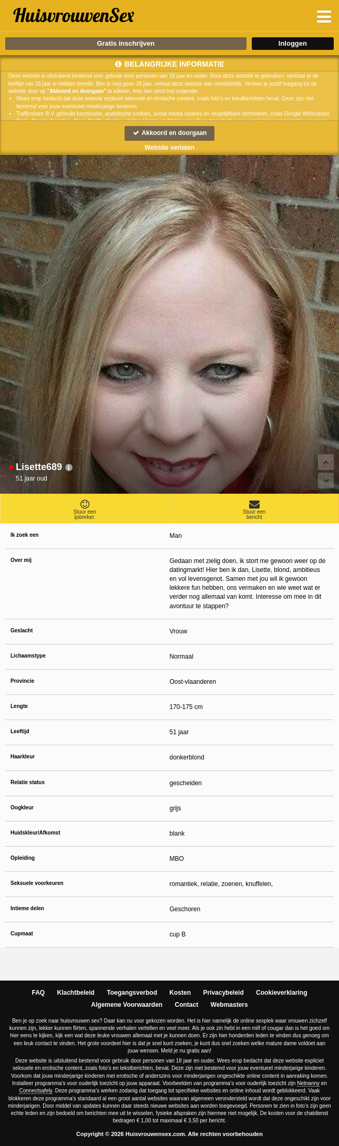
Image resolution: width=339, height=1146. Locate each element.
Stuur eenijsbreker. (85, 509)
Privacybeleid (223, 992)
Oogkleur (22, 807)
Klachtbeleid (76, 992)
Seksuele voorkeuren (37, 883)
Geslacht (22, 630)
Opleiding (23, 858)
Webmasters (229, 1004)
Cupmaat (22, 933)
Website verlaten (169, 147)
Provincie (22, 681)
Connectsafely (35, 1090)
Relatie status (28, 782)
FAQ (38, 992)
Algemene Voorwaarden (126, 1004)
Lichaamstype (28, 656)
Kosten (180, 992)
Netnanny (308, 1083)
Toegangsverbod (132, 992)
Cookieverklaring (281, 992)
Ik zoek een (24, 535)
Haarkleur (23, 756)
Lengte (19, 706)
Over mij (21, 560)
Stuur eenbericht (254, 509)
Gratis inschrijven (126, 43)
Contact (187, 1004)
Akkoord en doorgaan (169, 133)
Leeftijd (20, 731)
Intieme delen (27, 908)
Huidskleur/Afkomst (35, 833)
